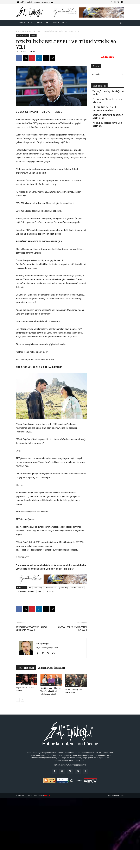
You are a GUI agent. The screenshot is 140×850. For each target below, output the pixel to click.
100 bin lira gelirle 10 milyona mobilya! (104, 108)
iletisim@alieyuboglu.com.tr (73, 765)
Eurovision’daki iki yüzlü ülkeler (107, 100)
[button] (120, 23)
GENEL (33, 35)
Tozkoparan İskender (25, 591)
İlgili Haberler (26, 667)
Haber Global (51, 588)
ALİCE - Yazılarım (33, 31)
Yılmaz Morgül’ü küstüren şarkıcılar (108, 116)
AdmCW (47, 795)
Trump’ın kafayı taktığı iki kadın (108, 93)
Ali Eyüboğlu (42, 643)
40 (30, 588)
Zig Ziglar (50, 591)
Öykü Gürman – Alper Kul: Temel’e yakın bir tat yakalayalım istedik (51, 691)
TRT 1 (40, 591)
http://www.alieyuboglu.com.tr (47, 648)
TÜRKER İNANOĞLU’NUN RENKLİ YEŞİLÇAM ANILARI (31, 628)
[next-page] (22, 700)
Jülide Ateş (63, 588)
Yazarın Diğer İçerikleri (51, 667)
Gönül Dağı (38, 588)
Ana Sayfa (20, 31)
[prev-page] (18, 700)
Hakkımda (107, 56)
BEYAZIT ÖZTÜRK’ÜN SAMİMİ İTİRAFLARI (72, 628)
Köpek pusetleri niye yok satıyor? (107, 124)
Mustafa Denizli (77, 588)
